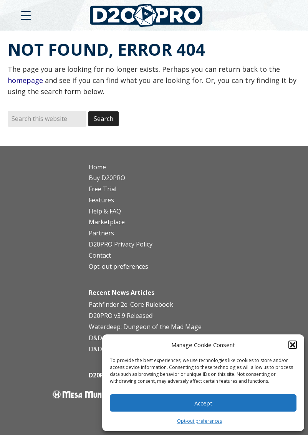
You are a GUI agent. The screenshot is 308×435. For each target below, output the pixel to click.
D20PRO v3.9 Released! (121, 315)
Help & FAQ (105, 211)
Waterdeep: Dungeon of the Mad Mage (145, 327)
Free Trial (102, 189)
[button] (292, 345)
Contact (100, 255)
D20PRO (154, 17)
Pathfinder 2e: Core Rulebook (131, 304)
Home (97, 167)
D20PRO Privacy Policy (120, 244)
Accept (203, 403)
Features (101, 200)
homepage (25, 80)
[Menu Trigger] (25, 15)
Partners (101, 233)
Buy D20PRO (107, 178)
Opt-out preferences (199, 421)
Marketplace (107, 222)
